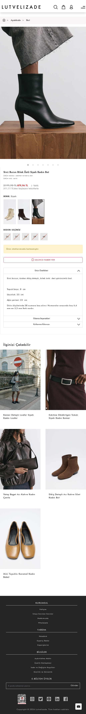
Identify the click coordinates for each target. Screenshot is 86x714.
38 (25, 236)
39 (35, 236)
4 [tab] (43, 165)
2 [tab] (33, 165)
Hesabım (43, 636)
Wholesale (43, 623)
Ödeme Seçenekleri (56, 318)
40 (44, 236)
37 (16, 236)
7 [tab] (58, 165)
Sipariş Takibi (43, 641)
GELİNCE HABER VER (43, 259)
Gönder (74, 685)
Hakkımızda (43, 618)
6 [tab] (53, 165)
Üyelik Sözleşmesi (43, 663)
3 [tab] (38, 165)
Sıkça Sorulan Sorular (43, 614)
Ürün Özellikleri (57, 270)
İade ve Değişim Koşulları (43, 667)
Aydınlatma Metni (43, 658)
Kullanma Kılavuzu (56, 324)
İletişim (43, 609)
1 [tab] (28, 165)
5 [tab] (48, 165)
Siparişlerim (43, 645)
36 (7, 236)
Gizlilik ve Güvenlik (43, 672)
